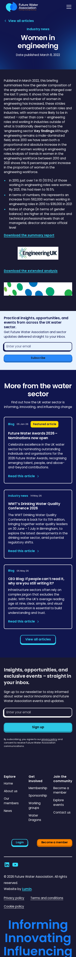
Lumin (27, 889)
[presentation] (34, 756)
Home (8, 783)
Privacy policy (14, 898)
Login (20, 842)
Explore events (58, 802)
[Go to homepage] (21, 7)
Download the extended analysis (31, 271)
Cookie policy (14, 906)
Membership (38, 788)
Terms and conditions (46, 898)
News (8, 811)
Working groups (35, 805)
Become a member (61, 790)
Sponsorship (38, 795)
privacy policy (49, 739)
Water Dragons (35, 817)
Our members (11, 800)
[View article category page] (38, 29)
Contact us (62, 812)
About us (10, 791)
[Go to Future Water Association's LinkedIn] (7, 865)
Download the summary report (29, 235)
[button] (68, 7)
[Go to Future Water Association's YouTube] (15, 865)
